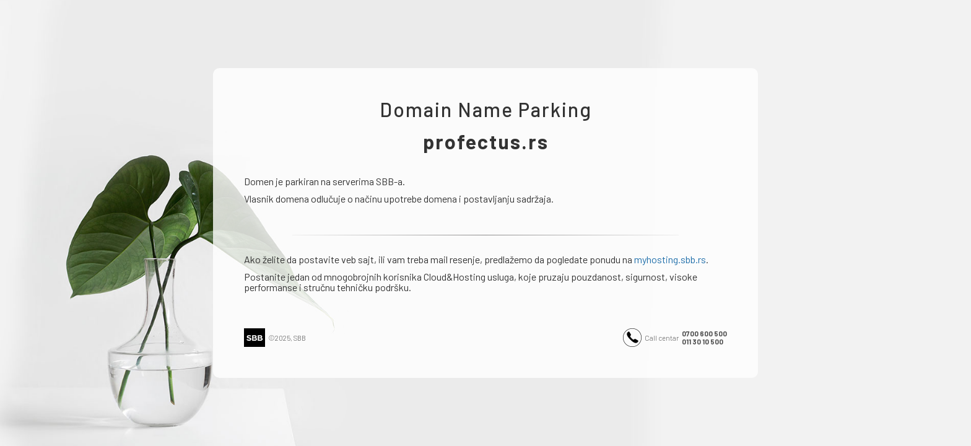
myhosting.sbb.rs (670, 259)
